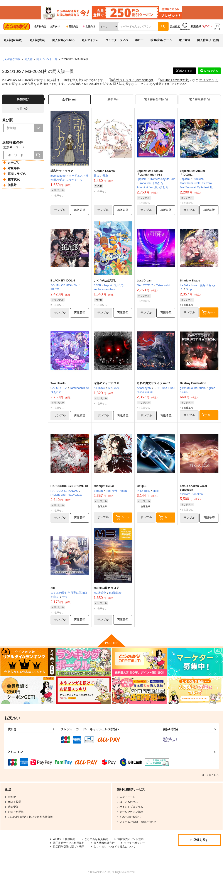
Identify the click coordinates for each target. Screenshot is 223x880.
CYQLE (142, 486)
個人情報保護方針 (104, 843)
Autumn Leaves (170, 80)
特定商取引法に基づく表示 (68, 846)
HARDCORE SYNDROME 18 (69, 486)
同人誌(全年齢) (12, 40)
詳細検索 (175, 26)
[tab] (113, 99)
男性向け (72, 26)
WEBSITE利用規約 (64, 839)
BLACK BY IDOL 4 (63, 280)
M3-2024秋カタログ (106, 588)
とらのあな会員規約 (96, 839)
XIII (53, 588)
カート (209, 313)
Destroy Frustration (193, 383)
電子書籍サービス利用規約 (68, 843)
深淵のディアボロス (106, 383)
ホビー (139, 40)
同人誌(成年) (37, 40)
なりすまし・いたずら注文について (114, 846)
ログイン (206, 26)
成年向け (55, 26)
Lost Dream (144, 280)
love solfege (144, 80)
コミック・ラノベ (116, 40)
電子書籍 (184, 40)
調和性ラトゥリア (122, 80)
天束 (185, 80)
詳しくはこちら (210, 775)
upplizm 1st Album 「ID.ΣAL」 (192, 172)
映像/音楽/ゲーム (161, 40)
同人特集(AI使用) (208, 40)
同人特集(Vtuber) (63, 40)
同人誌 (28, 59)
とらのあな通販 (11, 59)
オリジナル (207, 80)
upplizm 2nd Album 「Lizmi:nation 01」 (150, 172)
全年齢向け (40, 26)
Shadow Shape (190, 280)
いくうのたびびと (105, 280)
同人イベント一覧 (46, 59)
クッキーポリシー (134, 843)
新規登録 (196, 26)
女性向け (88, 26)
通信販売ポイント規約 (130, 839)
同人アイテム (89, 40)
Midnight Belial (104, 486)
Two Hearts (58, 383)
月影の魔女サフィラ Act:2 (153, 383)
